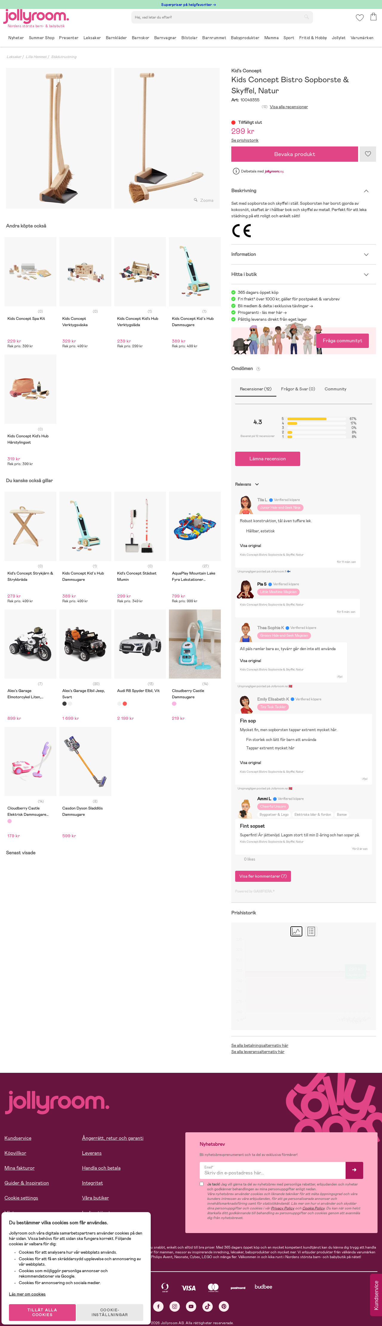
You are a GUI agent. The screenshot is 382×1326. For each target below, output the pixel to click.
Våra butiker (95, 1198)
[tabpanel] (58, 138)
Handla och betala (101, 1168)
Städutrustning (63, 56)
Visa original (250, 545)
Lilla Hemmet (36, 56)
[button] (358, 22)
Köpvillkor (15, 1153)
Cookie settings (21, 1198)
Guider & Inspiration (26, 1183)
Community (335, 389)
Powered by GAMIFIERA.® (255, 891)
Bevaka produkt (294, 154)
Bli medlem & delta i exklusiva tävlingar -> (275, 305)
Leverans (92, 1153)
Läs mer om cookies (31, 1287)
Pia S (262, 584)
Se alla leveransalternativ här (257, 1051)
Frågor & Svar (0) (298, 389)
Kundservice (17, 1138)
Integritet (92, 1183)
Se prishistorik (244, 140)
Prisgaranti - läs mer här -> (262, 312)
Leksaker (14, 56)
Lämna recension (267, 459)
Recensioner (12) (256, 389)
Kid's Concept (246, 71)
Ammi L (264, 798)
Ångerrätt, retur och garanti (113, 1138)
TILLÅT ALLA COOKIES (46, 1305)
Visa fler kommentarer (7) (263, 876)
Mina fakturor (19, 1168)
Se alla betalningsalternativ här (259, 1045)
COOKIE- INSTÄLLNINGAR (114, 1305)
